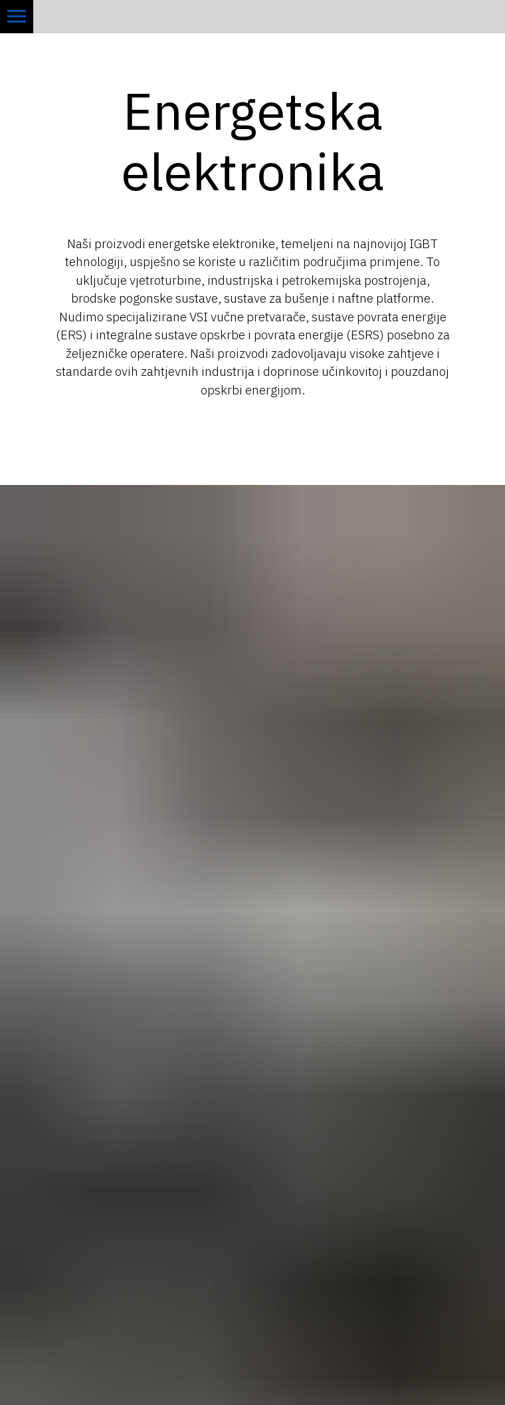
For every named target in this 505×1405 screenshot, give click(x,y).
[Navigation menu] (16, 16)
